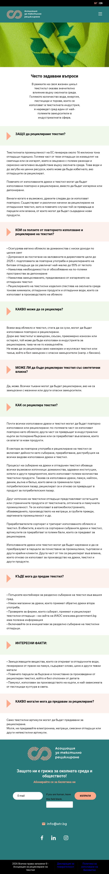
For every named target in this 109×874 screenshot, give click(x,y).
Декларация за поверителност (65, 865)
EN (100, 3)
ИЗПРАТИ (84, 795)
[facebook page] (42, 839)
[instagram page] (66, 839)
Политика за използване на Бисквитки (89, 866)
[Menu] (100, 13)
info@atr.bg (57, 824)
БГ (96, 3)
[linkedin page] (53, 839)
